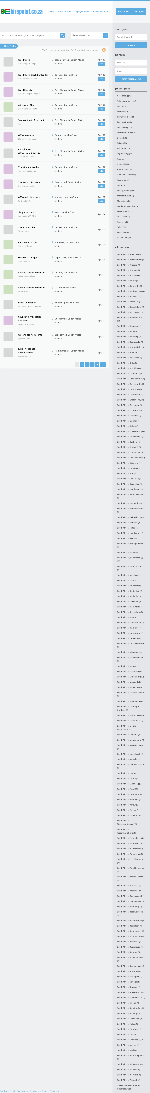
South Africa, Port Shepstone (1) (130, 870)
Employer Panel (81, 11)
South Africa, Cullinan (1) (128, 420)
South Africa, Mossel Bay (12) (130, 715)
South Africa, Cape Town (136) (131, 378)
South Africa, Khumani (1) (129, 585)
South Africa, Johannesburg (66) (130, 559)
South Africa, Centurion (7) (129, 389)
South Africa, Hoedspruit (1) (130, 533)
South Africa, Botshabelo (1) (130, 342)
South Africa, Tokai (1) (127, 1024)
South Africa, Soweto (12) (128, 971)
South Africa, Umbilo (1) (128, 1034)
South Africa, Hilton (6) (127, 527)
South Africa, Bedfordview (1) (131, 291)
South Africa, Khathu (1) (128, 580)
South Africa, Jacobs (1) (127, 552)
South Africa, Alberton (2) (129, 254)
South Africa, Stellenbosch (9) (130, 992)
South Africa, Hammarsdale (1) (130, 510)
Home (51, 11)
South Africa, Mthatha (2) (128, 734)
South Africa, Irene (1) (127, 538)
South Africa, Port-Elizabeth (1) (130, 878)
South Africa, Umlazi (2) (128, 1045)
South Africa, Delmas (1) (128, 426)
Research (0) (122, 222)
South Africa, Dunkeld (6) (128, 442)
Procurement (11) (125, 211)
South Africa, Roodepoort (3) (130, 936)
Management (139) (125, 190)
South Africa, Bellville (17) (129, 296)
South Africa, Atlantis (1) (128, 275)
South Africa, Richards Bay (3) (130, 920)
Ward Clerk (24, 59)
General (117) (123, 164)
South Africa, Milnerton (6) (129, 687)
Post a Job (54, 1091)
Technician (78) (124, 237)
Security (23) (123, 232)
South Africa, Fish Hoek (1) (129, 478)
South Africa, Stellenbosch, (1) (131, 997)
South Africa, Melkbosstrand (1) (130, 659)
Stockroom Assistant (29, 182)
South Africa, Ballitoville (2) (129, 286)
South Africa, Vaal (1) (127, 1050)
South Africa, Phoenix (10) (129, 815)
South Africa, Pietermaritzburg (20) (127, 822)
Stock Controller (27, 227)
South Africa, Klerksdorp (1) (130, 612)
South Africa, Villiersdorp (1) (130, 1064)
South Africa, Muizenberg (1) (130, 740)
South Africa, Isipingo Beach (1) (130, 545)
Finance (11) (122, 159)
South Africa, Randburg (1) (129, 906)
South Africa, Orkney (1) (128, 773)
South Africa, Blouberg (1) (129, 326)
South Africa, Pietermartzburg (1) (126, 831)
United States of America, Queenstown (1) (129, 1087)
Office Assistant (26, 135)
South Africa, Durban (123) (129, 447)
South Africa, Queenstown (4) (130, 901)
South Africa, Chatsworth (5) (130, 394)
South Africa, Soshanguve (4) (130, 966)
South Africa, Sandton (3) (128, 952)
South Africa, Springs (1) (128, 981)
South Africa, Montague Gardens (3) (128, 708)
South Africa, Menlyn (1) (128, 666)
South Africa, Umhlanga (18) (130, 1039)
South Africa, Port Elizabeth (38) (130, 861)
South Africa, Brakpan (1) (128, 352)
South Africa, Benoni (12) (128, 301)
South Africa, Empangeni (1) (130, 468)
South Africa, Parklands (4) (129, 794)
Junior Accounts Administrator (26, 350)
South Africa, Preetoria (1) (129, 885)
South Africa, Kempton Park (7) (130, 568)
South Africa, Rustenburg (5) (130, 947)
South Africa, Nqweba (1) (128, 759)
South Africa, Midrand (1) (129, 682)
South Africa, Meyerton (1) (129, 671)
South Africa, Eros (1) (126, 473)
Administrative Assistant (31, 272)
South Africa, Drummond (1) (130, 436)
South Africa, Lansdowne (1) (130, 633)
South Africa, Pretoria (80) (129, 890)
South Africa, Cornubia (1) (129, 415)
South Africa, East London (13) (131, 457)
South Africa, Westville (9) (129, 1074)
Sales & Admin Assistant (31, 120)
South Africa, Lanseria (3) (128, 638)
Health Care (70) (124, 169)
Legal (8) (121, 185)
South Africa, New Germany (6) (130, 747)
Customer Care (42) (126, 132)
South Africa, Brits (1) (127, 363)
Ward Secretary (26, 89)
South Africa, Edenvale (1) (129, 463)
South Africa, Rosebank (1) (129, 941)
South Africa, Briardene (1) (129, 357)
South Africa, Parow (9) (127, 804)
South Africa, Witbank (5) (128, 1080)
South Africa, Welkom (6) (128, 1069)
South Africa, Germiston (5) (129, 484)
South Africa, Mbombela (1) (129, 652)
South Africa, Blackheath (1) (130, 312)
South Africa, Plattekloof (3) (130, 848)
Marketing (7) (123, 201)
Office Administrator (29, 197)
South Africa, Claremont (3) (129, 405)
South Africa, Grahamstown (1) (130, 496)
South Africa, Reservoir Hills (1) (130, 913)
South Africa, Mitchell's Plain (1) (130, 694)
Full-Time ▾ (10, 46)
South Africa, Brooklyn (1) (129, 368)
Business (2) (122, 111)
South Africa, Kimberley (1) (129, 591)
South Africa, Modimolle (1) (130, 701)
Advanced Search (99, 11)
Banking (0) (122, 106)
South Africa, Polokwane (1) (130, 854)
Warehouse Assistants (30, 334)
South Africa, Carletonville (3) (130, 384)
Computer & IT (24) (125, 116)
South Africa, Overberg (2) (129, 783)
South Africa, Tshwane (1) (129, 1029)
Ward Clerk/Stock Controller (33, 74)
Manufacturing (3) (125, 195)
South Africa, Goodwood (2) (130, 489)
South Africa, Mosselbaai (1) (130, 720)
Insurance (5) (123, 180)
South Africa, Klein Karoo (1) (130, 606)
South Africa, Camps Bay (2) (129, 373)
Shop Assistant (26, 212)
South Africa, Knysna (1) (128, 617)
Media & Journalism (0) (127, 206)
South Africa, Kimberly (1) (129, 596)
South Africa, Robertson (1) (129, 925)
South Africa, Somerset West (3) (130, 959)
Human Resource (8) (126, 174)
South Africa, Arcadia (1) (128, 265)
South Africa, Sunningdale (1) (130, 1008)
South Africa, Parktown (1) (129, 799)
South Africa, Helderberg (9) (130, 517)
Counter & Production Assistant (29, 318)
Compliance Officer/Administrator (29, 151)
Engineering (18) (124, 153)
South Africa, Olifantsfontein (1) (130, 766)
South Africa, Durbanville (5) (130, 452)
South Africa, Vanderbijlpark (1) (130, 1057)
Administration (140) (126, 101)
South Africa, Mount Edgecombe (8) (126, 728)
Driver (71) (122, 143)
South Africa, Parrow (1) (128, 810)
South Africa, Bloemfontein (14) (129, 319)
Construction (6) (124, 122)
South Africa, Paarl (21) (127, 789)
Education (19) (123, 148)
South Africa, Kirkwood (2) (129, 601)
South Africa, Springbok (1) (129, 976)
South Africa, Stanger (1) (128, 987)
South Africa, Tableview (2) (129, 1018)
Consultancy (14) (124, 127)
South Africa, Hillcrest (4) (128, 522)
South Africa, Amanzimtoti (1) (130, 259)
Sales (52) (121, 227)
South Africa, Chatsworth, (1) (130, 399)
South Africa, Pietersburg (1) (130, 838)
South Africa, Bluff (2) (127, 331)
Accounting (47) (124, 95)
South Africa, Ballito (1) (127, 280)
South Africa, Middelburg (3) (130, 676)
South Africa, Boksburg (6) (129, 336)
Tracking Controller (28, 167)
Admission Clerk (26, 104)
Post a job (123, 11)
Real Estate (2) (123, 216)
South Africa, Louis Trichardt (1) (130, 645)
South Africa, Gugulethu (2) (129, 503)
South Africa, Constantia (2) (129, 410)
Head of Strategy (27, 257)
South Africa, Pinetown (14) (129, 843)
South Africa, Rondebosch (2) (130, 931)
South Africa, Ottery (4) (127, 778)
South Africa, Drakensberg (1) (131, 431)
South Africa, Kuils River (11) (130, 627)
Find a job (139, 11)
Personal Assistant (28, 242)
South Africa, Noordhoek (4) (130, 754)
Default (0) (122, 138)
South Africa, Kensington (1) (130, 575)
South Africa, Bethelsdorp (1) (130, 307)
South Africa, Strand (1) (128, 1003)
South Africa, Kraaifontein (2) (130, 622)
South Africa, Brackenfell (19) (130, 347)
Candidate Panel (64, 11)
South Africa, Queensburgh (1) (131, 896)
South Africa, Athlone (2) (128, 270)
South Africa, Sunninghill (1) (130, 1013)
